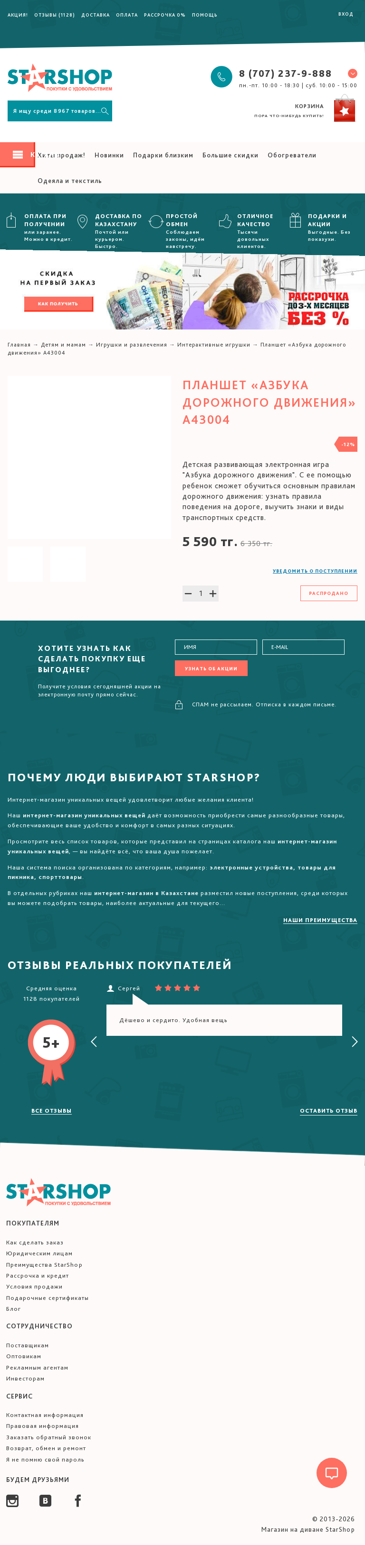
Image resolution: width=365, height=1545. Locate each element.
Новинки (109, 155)
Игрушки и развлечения (131, 344)
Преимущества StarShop (44, 1264)
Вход (346, 14)
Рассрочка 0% (165, 15)
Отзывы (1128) (54, 15)
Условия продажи (34, 1286)
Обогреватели (292, 155)
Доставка (95, 15)
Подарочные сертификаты (47, 1297)
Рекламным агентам (37, 1367)
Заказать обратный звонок (48, 1437)
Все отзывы (51, 1110)
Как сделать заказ (35, 1242)
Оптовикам (23, 1356)
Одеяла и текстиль (70, 180)
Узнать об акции (211, 668)
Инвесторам (25, 1378)
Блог (13, 1308)
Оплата (127, 15)
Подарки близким (163, 155)
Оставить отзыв (328, 1110)
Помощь (205, 15)
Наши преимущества (320, 920)
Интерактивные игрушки (213, 344)
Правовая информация (42, 1425)
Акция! (18, 15)
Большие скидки (230, 155)
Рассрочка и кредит (37, 1275)
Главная (19, 344)
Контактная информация (45, 1414)
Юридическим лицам (39, 1253)
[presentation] (94, 1042)
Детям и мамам (63, 344)
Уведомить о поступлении (315, 571)
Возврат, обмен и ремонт (46, 1448)
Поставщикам (27, 1345)
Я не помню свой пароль (45, 1459)
